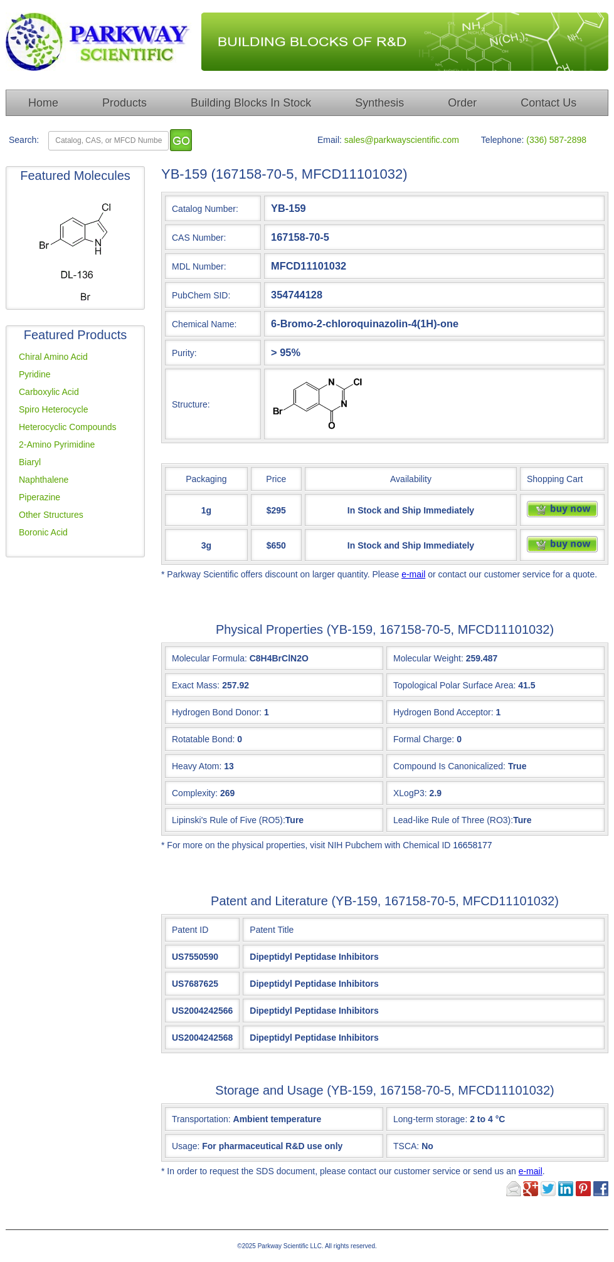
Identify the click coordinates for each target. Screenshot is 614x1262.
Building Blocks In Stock (251, 103)
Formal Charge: (423, 739)
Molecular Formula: (209, 658)
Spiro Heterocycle (53, 409)
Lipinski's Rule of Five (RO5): (228, 820)
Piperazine (39, 497)
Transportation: (246, 1119)
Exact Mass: (196, 685)
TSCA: (413, 1146)
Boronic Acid (43, 532)
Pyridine (35, 374)
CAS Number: (199, 238)
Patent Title (272, 930)
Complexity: (195, 793)
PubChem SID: (201, 295)
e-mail (413, 574)
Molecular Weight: (428, 658)
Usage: (257, 1146)
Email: (329, 140)
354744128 (296, 294)
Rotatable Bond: (203, 739)
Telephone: (502, 140)
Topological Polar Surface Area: (454, 685)
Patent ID (190, 930)
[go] (181, 140)
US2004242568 (202, 1038)
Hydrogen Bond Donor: (217, 712)
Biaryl (30, 462)
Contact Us (548, 103)
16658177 (472, 845)
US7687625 (195, 984)
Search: (24, 140)
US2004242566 (202, 1011)
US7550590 (195, 957)
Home (43, 103)
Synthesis (379, 103)
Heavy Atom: (196, 766)
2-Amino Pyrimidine (57, 444)
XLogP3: (410, 793)
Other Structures (51, 515)
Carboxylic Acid (49, 392)
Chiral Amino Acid (53, 357)
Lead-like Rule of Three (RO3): (453, 820)
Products (124, 103)
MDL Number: (199, 266)
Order (462, 103)
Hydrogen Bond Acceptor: (443, 712)
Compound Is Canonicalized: (449, 766)
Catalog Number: (205, 209)
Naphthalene (43, 480)
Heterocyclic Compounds (68, 427)
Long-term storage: (449, 1119)
